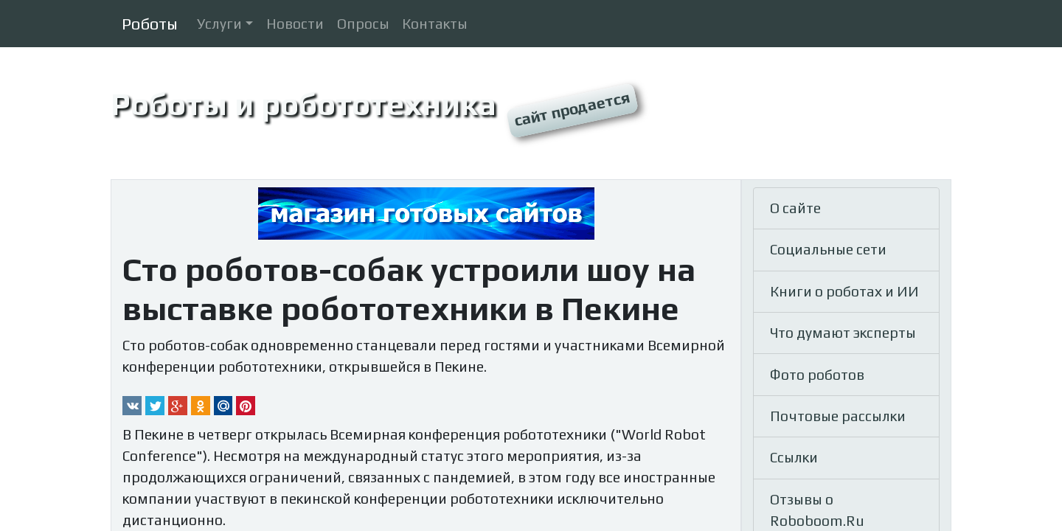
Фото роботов (817, 375)
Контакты (435, 23)
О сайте (795, 208)
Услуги (219, 23)
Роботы (150, 23)
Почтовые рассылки (838, 416)
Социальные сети (828, 249)
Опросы (363, 23)
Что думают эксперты (843, 332)
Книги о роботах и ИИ (844, 291)
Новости (295, 23)
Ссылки (794, 457)
